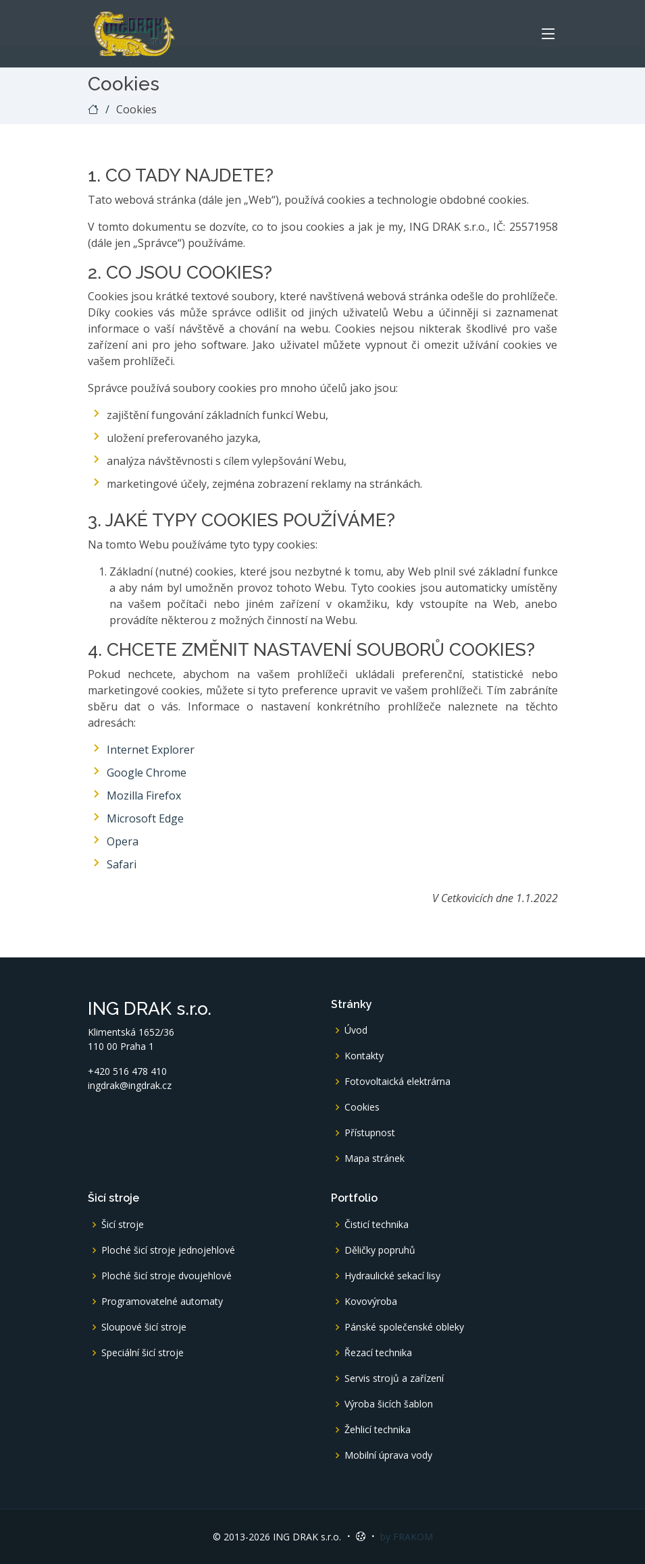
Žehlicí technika (377, 1429)
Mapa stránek (374, 1158)
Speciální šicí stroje (142, 1353)
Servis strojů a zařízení (394, 1378)
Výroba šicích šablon (388, 1404)
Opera (122, 841)
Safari (121, 864)
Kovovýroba (370, 1301)
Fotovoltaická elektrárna (397, 1081)
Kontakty (364, 1056)
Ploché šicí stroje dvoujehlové (166, 1276)
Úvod (355, 1030)
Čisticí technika (376, 1224)
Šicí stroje (122, 1224)
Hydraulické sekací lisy (392, 1276)
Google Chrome (146, 772)
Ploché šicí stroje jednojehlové (168, 1250)
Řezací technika (378, 1353)
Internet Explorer (151, 749)
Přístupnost (369, 1133)
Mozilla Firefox (144, 795)
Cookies (362, 1107)
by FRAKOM (406, 1536)
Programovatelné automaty (162, 1301)
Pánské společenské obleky (404, 1327)
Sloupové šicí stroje (143, 1327)
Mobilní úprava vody (388, 1455)
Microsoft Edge (145, 818)
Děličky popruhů (379, 1250)
